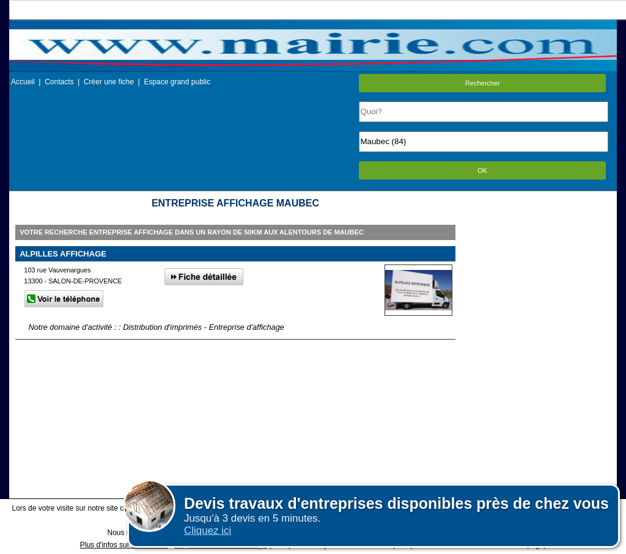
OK (482, 170)
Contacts (59, 82)
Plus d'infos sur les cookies (124, 545)
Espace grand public (177, 82)
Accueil (23, 82)
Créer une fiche (109, 82)
